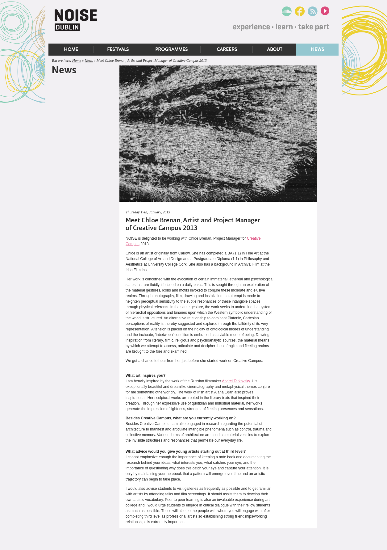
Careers (227, 49)
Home (71, 49)
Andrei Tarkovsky (236, 381)
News (317, 49)
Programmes (171, 49)
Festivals (118, 49)
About (274, 49)
